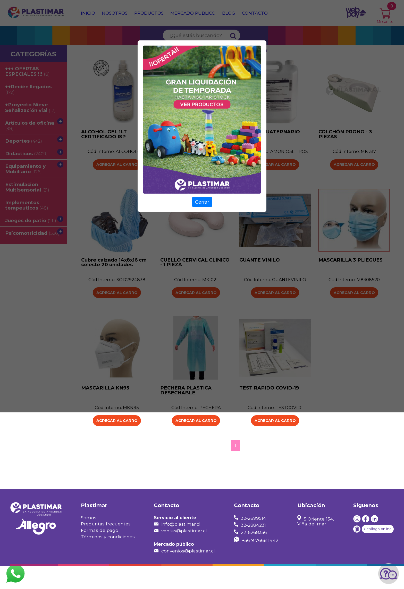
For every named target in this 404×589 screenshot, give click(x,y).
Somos (88, 540)
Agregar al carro (117, 443)
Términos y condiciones (108, 559)
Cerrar (202, 202)
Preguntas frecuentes (106, 546)
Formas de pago (99, 553)
